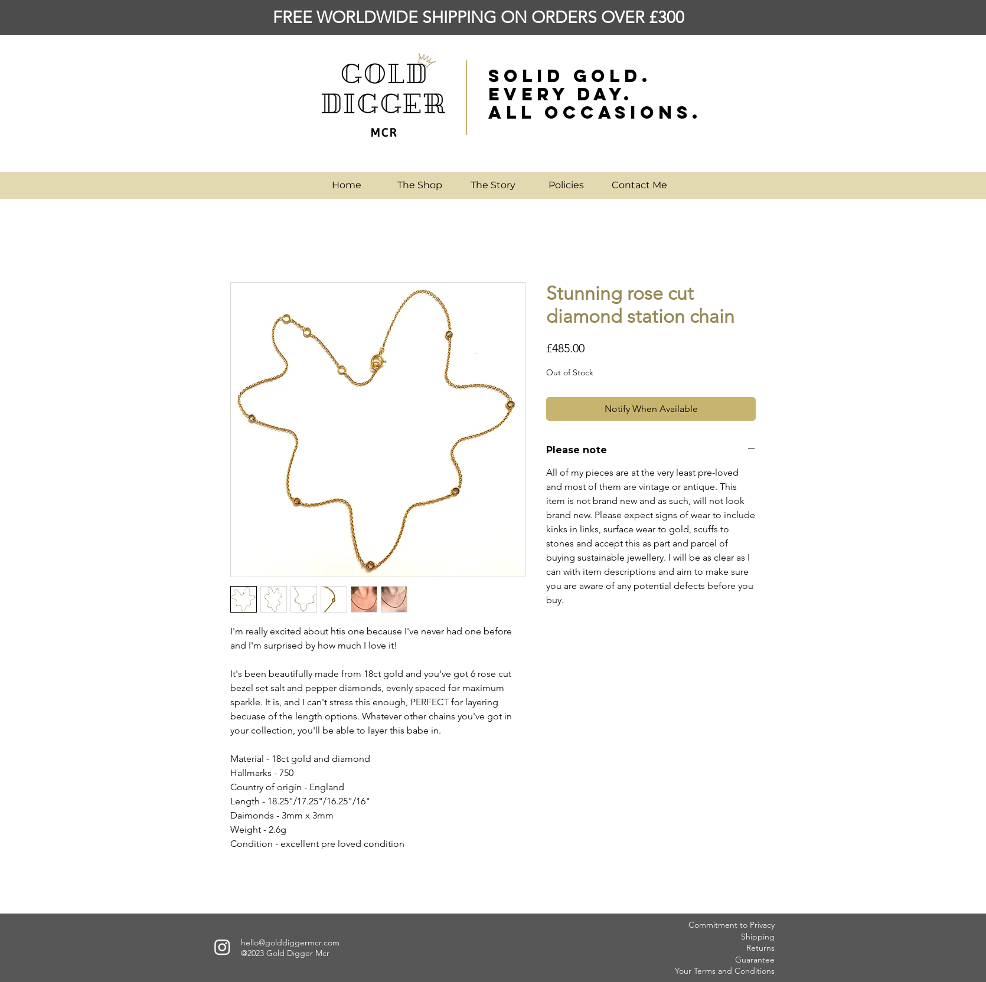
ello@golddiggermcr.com (292, 942)
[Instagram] (222, 947)
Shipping (758, 936)
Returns (760, 947)
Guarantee (755, 959)
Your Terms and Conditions (725, 970)
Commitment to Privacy (731, 924)
